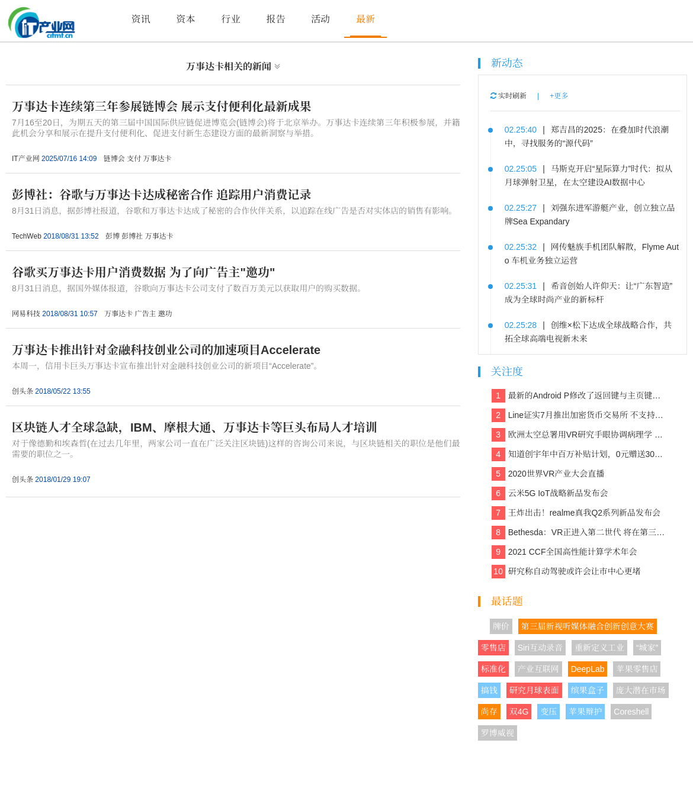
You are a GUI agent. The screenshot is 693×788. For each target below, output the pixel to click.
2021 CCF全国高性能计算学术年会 (564, 552)
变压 (548, 711)
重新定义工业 (599, 647)
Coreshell (631, 711)
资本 (186, 19)
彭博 (112, 236)
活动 (320, 19)
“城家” (647, 647)
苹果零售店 (636, 669)
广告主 (145, 314)
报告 (275, 19)
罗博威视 (497, 733)
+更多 (559, 96)
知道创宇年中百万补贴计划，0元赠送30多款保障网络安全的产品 (580, 454)
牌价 (501, 626)
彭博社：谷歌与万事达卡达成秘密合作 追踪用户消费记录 (162, 194)
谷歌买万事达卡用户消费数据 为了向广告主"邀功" (143, 272)
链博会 (114, 159)
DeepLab (588, 669)
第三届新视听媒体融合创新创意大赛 (587, 626)
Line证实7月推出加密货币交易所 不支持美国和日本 (580, 415)
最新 (365, 19)
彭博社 (132, 236)
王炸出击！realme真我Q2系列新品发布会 (576, 513)
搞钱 (489, 690)
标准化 (493, 669)
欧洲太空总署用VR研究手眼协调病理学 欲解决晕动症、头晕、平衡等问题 (580, 435)
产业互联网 (538, 669)
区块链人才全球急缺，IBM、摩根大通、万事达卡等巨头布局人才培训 (194, 427)
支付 (134, 159)
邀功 (165, 314)
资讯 (140, 19)
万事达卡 (157, 159)
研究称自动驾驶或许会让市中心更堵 (566, 571)
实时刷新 (508, 96)
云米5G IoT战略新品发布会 (550, 493)
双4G (519, 711)
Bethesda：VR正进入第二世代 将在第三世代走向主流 (580, 532)
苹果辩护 (585, 711)
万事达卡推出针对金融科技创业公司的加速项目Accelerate (166, 349)
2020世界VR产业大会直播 (548, 474)
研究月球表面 (534, 690)
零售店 (493, 647)
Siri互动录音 (540, 647)
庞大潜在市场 (641, 690)
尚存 (489, 711)
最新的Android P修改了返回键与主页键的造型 (580, 396)
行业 (230, 19)
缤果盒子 (587, 690)
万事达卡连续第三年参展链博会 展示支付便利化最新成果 (162, 106)
